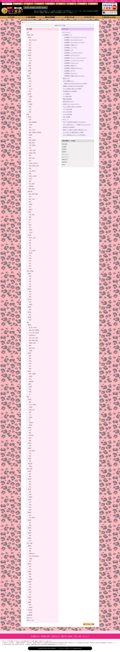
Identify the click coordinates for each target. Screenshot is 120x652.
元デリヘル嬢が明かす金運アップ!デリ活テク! (74, 122)
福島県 (29, 55)
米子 (30, 522)
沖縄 (30, 576)
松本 (30, 281)
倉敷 (30, 484)
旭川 (30, 42)
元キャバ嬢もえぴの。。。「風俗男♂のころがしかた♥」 (77, 124)
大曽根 (30, 350)
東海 (28, 322)
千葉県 (29, 212)
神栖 (30, 86)
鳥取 (30, 525)
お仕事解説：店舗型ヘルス (70, 45)
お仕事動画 (29, 615)
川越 (30, 248)
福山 (30, 476)
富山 (30, 314)
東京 (27, 7)
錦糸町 (30, 135)
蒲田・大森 (31, 158)
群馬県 (29, 101)
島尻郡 (30, 579)
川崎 (30, 196)
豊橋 (30, 345)
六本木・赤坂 (32, 150)
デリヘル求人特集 (67, 109)
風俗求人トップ (25, 22)
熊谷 (30, 258)
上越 (30, 294)
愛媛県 (29, 512)
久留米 (30, 558)
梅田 (30, 402)
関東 (28, 114)
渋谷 (30, 127)
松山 (30, 515)
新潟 (30, 291)
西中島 (30, 417)
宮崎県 (29, 597)
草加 (30, 265)
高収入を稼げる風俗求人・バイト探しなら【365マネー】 (58, 648)
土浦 (30, 81)
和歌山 (30, 466)
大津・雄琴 (31, 450)
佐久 (30, 283)
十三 (30, 414)
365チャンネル (30, 620)
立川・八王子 (32, 129)
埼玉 (44, 7)
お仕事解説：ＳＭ (68, 50)
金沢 (30, 301)
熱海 (30, 368)
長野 (30, 276)
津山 (30, 486)
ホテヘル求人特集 (67, 111)
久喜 (30, 255)
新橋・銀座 (31, 142)
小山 (30, 99)
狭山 (30, 268)
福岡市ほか (31, 553)
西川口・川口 (32, 237)
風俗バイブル (66, 78)
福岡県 (29, 545)
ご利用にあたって (55, 636)
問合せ (63, 164)
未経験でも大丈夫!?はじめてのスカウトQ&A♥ (75, 83)
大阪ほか (31, 422)
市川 (30, 227)
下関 (30, 504)
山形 (30, 68)
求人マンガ (29, 617)
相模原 (30, 204)
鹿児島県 (30, 610)
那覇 (30, 574)
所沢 (30, 245)
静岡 (30, 355)
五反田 (30, 124)
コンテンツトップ (66, 32)
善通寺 (30, 497)
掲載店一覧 (64, 159)
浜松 (30, 358)
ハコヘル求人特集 (67, 114)
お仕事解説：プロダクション (71, 63)
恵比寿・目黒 (32, 153)
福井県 (29, 317)
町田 (30, 155)
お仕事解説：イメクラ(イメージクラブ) (74, 60)
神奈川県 (30, 191)
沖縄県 (29, 571)
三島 (30, 366)
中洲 (30, 548)
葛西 (30, 181)
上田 (30, 278)
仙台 (30, 52)
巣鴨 (30, 173)
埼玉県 (29, 235)
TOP (28, 32)
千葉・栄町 (31, 214)
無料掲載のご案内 (45, 636)
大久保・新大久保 (33, 163)
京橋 (30, 412)
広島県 (29, 471)
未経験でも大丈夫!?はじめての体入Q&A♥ (73, 86)
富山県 (29, 312)
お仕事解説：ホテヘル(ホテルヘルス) (73, 40)
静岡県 (29, 353)
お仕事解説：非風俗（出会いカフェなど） (74, 75)
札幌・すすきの (33, 40)
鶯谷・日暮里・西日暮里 (35, 132)
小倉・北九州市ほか (34, 556)
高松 (30, 491)
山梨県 (29, 307)
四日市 (30, 386)
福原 (30, 432)
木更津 (30, 230)
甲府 (30, 309)
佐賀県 (29, 581)
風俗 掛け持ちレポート (68, 101)
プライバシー (65, 154)
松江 (30, 540)
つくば (30, 88)
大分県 (29, 589)
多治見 (30, 376)
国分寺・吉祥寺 (33, 176)
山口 (30, 502)
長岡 (30, 296)
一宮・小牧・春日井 (34, 332)
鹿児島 (30, 612)
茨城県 (29, 78)
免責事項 (64, 151)
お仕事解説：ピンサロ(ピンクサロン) (73, 52)
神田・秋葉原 (32, 140)
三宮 (30, 430)
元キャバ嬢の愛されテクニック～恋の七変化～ (74, 135)
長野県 (29, 273)
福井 (30, 319)
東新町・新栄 (32, 343)
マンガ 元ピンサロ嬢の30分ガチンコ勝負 (73, 132)
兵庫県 (29, 427)
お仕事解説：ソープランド (70, 47)
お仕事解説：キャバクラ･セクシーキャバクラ (75, 37)
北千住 (30, 178)
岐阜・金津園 (32, 373)
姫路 (30, 440)
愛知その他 (31, 348)
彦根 (30, 455)
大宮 (30, 240)
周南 (30, 509)
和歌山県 (30, 463)
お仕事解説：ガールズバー (70, 73)
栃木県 (29, 93)
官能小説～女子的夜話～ (69, 127)
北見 (30, 47)
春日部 (30, 253)
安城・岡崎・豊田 (33, 340)
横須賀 (30, 209)
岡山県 (29, 479)
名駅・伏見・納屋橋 (34, 330)
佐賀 (30, 584)
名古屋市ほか (32, 335)
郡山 (30, 58)
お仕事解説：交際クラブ (70, 65)
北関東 (28, 75)
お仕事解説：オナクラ (69, 70)
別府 (30, 592)
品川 (30, 160)
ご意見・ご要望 (77, 636)
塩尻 (30, 286)
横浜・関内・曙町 (33, 194)
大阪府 (29, 399)
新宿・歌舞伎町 (33, 122)
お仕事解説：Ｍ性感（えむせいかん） (73, 68)
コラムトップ (65, 119)
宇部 (30, 507)
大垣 (30, 378)
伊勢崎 (30, 104)
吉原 (30, 137)
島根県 (29, 538)
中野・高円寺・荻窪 (34, 165)
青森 (30, 73)
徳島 (30, 530)
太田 (30, 109)
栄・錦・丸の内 (33, 327)
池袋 (30, 119)
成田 (30, 224)
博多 (30, 550)
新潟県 (29, 289)
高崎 (30, 106)
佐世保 (30, 607)
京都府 (29, 443)
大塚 (30, 147)
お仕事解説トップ (67, 34)
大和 (30, 206)
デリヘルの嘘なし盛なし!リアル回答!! (72, 88)
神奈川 (33, 7)
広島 (30, 473)
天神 (30, 561)
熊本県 (29, 563)
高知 (30, 535)
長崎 (30, 604)
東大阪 (30, 425)
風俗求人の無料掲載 (110, 1)
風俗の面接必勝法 (67, 99)
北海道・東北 (30, 34)
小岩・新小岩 (32, 170)
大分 (30, 594)
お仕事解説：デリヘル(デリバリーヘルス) (74, 42)
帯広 (30, 45)
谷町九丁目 (31, 409)
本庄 (30, 260)
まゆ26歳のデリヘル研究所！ (70, 91)
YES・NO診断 (66, 117)
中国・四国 (29, 468)
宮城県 (29, 50)
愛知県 (29, 325)
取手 (30, 91)
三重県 (29, 384)
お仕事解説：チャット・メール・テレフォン (75, 58)
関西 (28, 396)
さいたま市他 (32, 250)
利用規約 (64, 149)
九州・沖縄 (29, 543)
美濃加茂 (31, 381)
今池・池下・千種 (33, 337)
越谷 (30, 242)
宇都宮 (30, 96)
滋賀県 (29, 448)
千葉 (39, 7)
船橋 (30, 217)
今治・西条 (31, 517)
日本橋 (30, 407)
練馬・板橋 (31, 188)
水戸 (30, 83)
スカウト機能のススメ (68, 81)
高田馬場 (31, 186)
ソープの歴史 (66, 93)
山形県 (29, 65)
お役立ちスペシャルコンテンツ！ (71, 104)
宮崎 (30, 599)
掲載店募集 (64, 144)
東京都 (29, 117)
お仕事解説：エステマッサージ (72, 55)
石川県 (29, 299)
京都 (30, 445)
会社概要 (64, 146)
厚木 (30, 201)
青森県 (29, 70)
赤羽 (30, 168)
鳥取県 (29, 520)
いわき (30, 60)
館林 (30, 111)
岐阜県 (29, 371)
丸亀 (30, 494)
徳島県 (29, 527)
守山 (30, 453)
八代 (30, 568)
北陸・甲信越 (30, 271)
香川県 (29, 489)
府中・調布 (31, 183)
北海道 (29, 37)
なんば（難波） (33, 404)
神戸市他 (31, 435)
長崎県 (29, 602)
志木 (30, 263)
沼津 (30, 360)
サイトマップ (65, 156)
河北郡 (30, 304)
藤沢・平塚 (31, 199)
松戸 (30, 219)
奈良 (30, 461)
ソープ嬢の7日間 (67, 96)
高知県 (29, 533)
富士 (30, 363)
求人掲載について (35, 636)
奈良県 (29, 458)
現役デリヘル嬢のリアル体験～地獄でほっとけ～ (75, 129)
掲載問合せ (64, 162)
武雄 (30, 586)
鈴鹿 (30, 391)
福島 (30, 63)
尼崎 (30, 438)
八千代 (30, 232)
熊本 (30, 566)
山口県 (29, 499)
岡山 (30, 481)
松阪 (30, 389)
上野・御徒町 (32, 145)
